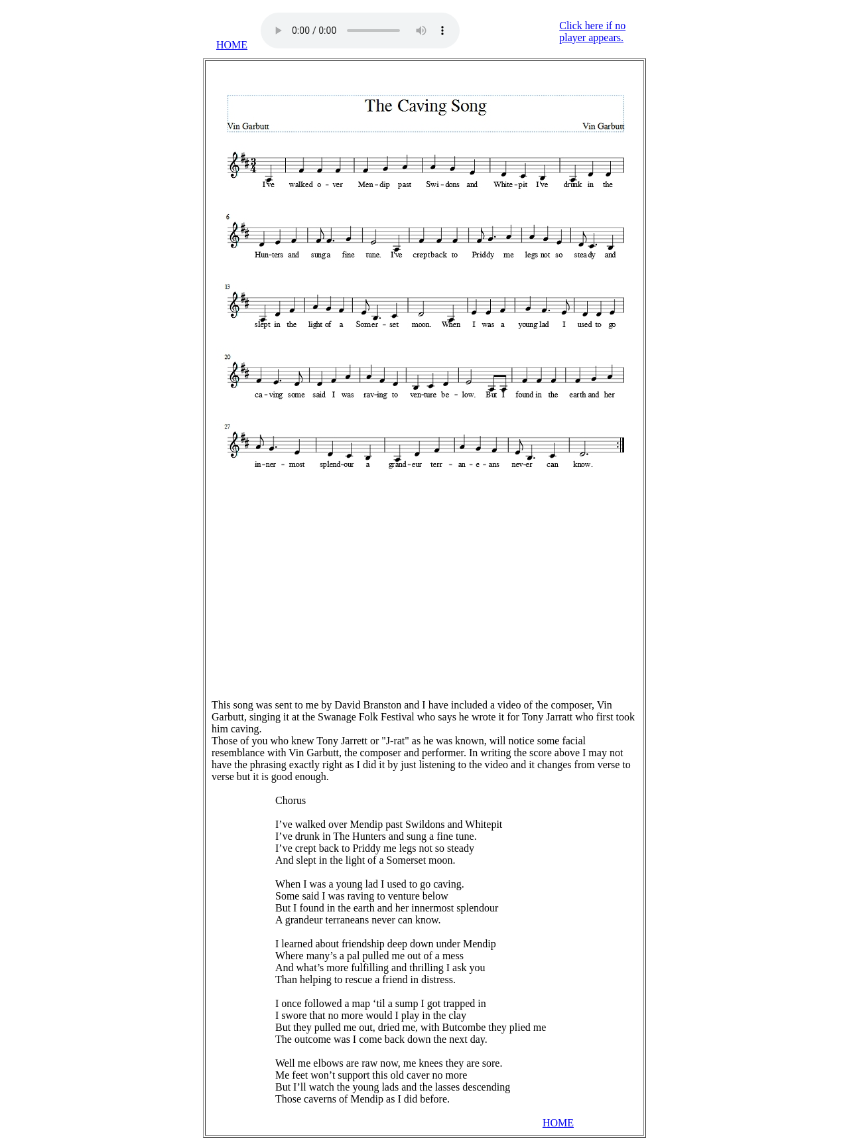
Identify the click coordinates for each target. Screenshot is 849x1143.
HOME (231, 44)
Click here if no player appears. (592, 31)
